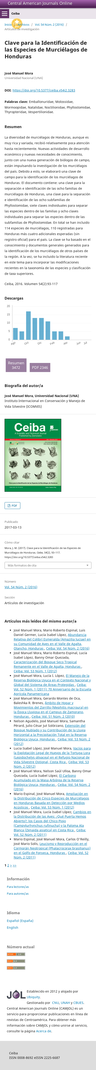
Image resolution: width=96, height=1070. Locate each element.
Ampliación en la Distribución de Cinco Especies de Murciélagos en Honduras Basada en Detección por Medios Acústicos (51, 800)
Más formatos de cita (22, 565)
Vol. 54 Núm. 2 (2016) (49, 24)
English (12, 927)
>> (14, 865)
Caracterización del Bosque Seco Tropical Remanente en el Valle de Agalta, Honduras (47, 664)
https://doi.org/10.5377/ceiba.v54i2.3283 (44, 90)
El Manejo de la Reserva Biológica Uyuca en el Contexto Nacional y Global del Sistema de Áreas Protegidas (52, 680)
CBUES (78, 1002)
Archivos (23, 24)
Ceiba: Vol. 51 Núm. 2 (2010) (53, 716)
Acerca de (43, 1031)
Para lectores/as (18, 887)
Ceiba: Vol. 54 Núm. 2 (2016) (67, 648)
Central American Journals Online (40, 3)
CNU (55, 1002)
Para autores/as (18, 893)
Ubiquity (33, 997)
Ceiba (15, 13)
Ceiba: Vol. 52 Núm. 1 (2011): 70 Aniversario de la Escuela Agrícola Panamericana (52, 689)
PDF (14, 506)
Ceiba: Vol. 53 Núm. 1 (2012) (35, 671)
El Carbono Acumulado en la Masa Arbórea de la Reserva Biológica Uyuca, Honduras (48, 780)
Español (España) (20, 921)
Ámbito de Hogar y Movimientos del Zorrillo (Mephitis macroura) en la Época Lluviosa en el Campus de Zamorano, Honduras (51, 710)
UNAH (65, 1002)
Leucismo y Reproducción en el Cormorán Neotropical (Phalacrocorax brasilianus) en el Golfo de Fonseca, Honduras (52, 848)
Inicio (8, 24)
